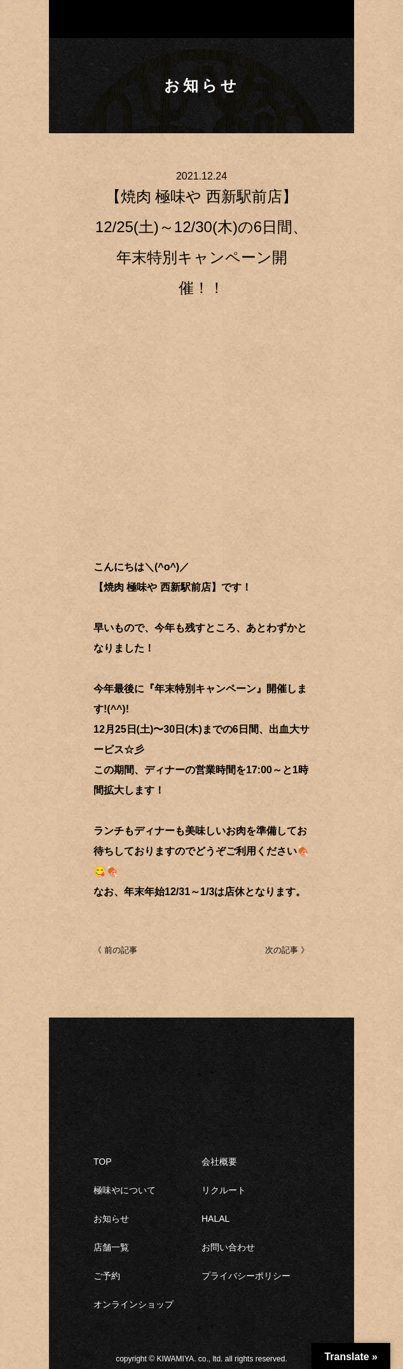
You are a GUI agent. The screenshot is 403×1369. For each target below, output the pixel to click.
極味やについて (124, 1190)
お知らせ (111, 1219)
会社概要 (219, 1161)
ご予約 (106, 1276)
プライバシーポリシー (246, 1276)
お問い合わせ (228, 1247)
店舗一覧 (111, 1247)
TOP (102, 1161)
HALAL (215, 1219)
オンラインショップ (133, 1304)
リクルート (224, 1190)
